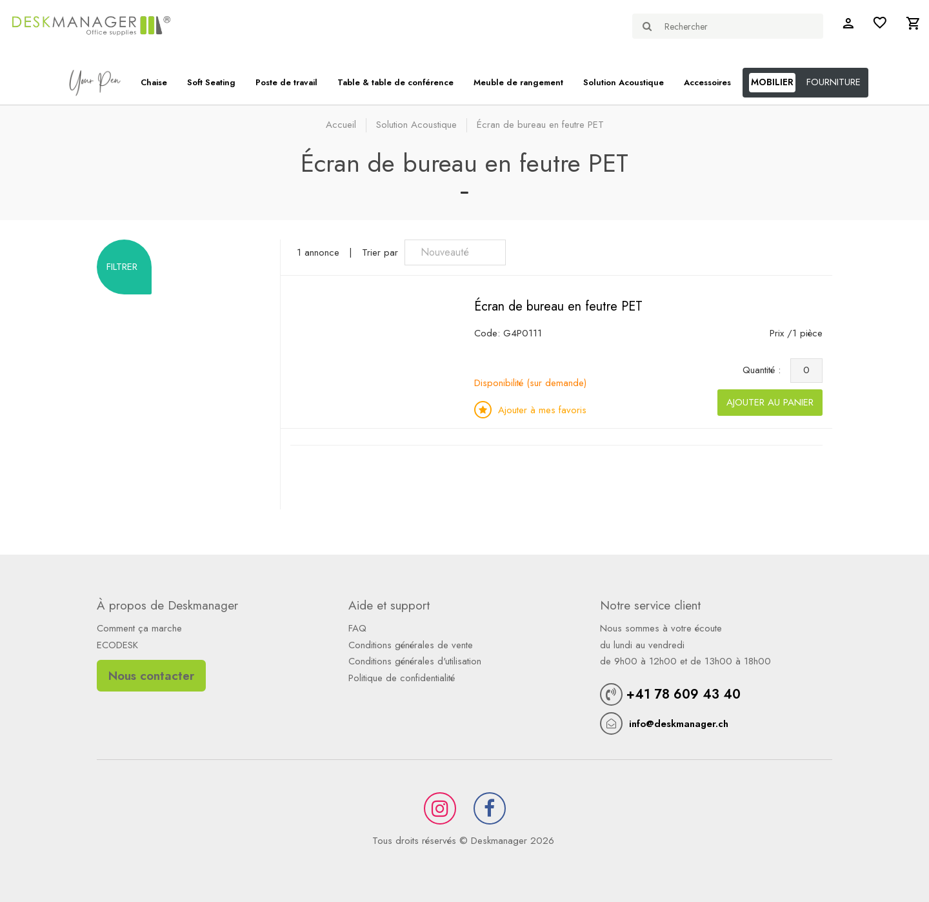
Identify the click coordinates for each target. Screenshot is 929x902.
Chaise (154, 82)
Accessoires (707, 82)
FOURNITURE (833, 82)
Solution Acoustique (623, 82)
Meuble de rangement (518, 82)
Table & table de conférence (395, 82)
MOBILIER (772, 82)
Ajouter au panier (770, 402)
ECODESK (117, 645)
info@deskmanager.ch (678, 724)
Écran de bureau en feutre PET (558, 306)
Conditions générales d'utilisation (414, 661)
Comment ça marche (139, 628)
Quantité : (765, 370)
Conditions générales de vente (410, 645)
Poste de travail (286, 82)
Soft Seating (211, 82)
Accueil (341, 125)
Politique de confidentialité (401, 678)
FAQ (357, 628)
